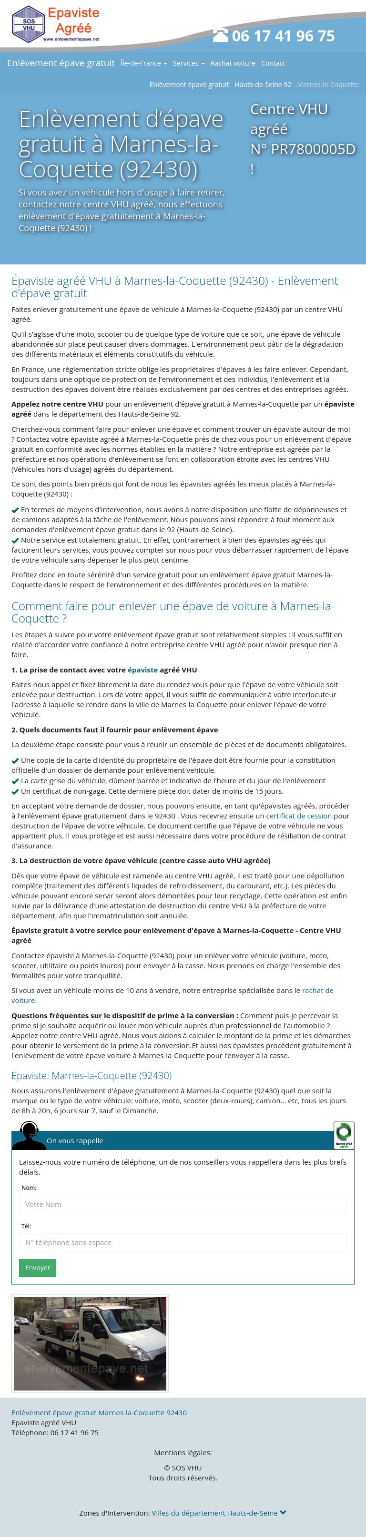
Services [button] (189, 63)
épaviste (143, 669)
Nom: (28, 1188)
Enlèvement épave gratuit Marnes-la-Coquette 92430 (99, 1412)
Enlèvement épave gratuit (61, 63)
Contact (273, 63)
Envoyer (37, 1267)
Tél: (26, 1226)
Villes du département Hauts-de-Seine (219, 1513)
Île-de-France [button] (144, 63)
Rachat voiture (233, 63)
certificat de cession (299, 815)
